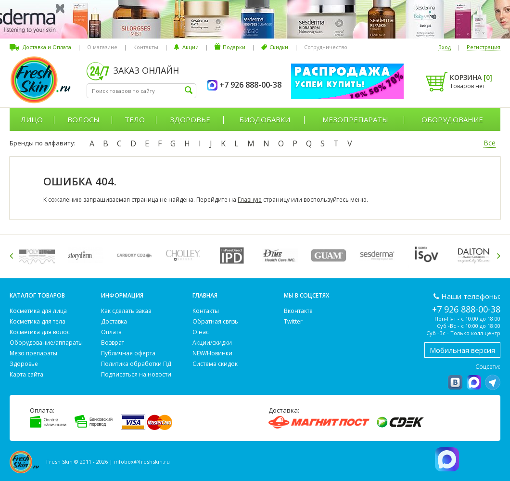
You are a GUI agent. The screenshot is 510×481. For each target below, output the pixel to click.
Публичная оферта (128, 353)
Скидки (278, 47)
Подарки (234, 47)
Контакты (145, 47)
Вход (444, 47)
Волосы (83, 119)
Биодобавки (264, 119)
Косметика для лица (38, 311)
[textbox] (141, 90)
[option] (38, 255)
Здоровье (190, 119)
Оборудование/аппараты (46, 342)
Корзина (471, 77)
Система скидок (215, 364)
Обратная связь (215, 321)
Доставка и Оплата (47, 47)
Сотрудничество (325, 47)
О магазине (102, 47)
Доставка (114, 321)
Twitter (293, 321)
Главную (250, 199)
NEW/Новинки (212, 353)
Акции (190, 47)
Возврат (112, 342)
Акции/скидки (212, 342)
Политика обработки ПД (136, 364)
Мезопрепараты (355, 119)
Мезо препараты (33, 353)
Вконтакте (298, 311)
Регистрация (483, 47)
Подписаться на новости (136, 374)
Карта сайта (26, 374)
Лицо (32, 119)
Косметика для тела (37, 321)
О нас (200, 332)
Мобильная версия (462, 350)
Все (490, 142)
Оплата (111, 332)
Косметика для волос (40, 332)
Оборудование (452, 119)
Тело (135, 119)
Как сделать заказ (126, 311)
